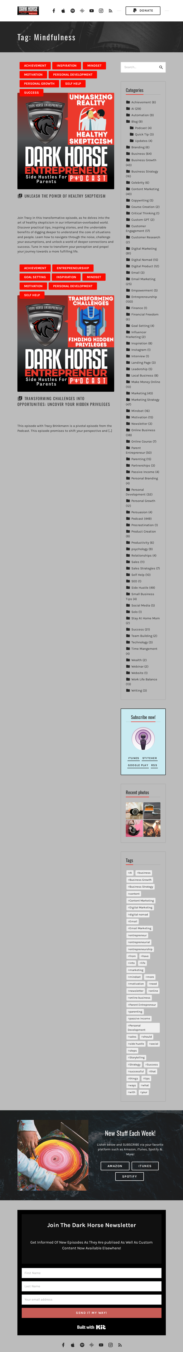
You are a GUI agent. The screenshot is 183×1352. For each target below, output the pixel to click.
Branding (138, 147)
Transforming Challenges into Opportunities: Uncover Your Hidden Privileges (63, 401)
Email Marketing (143, 279)
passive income (139, 1018)
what (145, 1085)
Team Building (141, 636)
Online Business (143, 430)
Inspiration (67, 66)
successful (136, 1071)
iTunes (133, 758)
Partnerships (140, 465)
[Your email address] (91, 1300)
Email (135, 273)
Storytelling (137, 1057)
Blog (134, 121)
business (144, 872)
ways (132, 1085)
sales (132, 1036)
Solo (134, 612)
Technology (139, 642)
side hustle (136, 1043)
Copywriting (140, 200)
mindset (135, 976)
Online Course (141, 441)
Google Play (138, 765)
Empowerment (142, 290)
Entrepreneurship (73, 268)
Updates (141, 141)
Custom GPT (140, 220)
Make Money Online (145, 382)
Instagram (138, 350)
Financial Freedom (144, 314)
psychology (139, 549)
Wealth (136, 660)
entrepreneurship (140, 949)
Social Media (140, 605)
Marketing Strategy (145, 400)
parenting (135, 1011)
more (150, 976)
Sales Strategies (143, 568)
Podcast (141, 128)
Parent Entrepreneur (142, 1004)
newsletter (136, 990)
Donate (142, 11)
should (147, 1036)
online (154, 990)
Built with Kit (91, 1327)
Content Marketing (145, 189)
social (154, 1043)
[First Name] (91, 1273)
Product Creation (143, 531)
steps (133, 1050)
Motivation (33, 75)
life (143, 963)
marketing (136, 970)
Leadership (139, 369)
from (132, 956)
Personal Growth (39, 84)
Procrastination (142, 525)
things (133, 1078)
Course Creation (143, 207)
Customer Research (145, 237)
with (132, 1092)
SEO (134, 581)
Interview (138, 356)
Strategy (134, 1064)
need (153, 983)
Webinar (137, 666)
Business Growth (143, 160)
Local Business (142, 375)
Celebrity (137, 183)
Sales (135, 562)
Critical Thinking (143, 213)
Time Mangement (144, 649)
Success (31, 93)
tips (147, 1078)
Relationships (141, 555)
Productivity (140, 543)
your (144, 1092)
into (132, 963)
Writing (136, 690)
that (153, 1071)
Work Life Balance (144, 679)
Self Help (73, 84)
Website (137, 673)
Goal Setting (35, 277)
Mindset (94, 66)
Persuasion (139, 512)
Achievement (35, 66)
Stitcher (149, 758)
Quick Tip (142, 134)
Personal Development (72, 75)
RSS (154, 765)
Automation (140, 115)
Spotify (129, 1176)
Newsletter (139, 424)
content (134, 893)
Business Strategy (144, 171)
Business (138, 154)
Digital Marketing (144, 249)
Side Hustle (139, 588)
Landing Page (141, 363)
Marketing (138, 393)
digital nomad (138, 914)
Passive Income (142, 472)
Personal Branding (144, 478)
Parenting (138, 459)
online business (139, 997)
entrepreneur (138, 935)
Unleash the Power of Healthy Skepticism (65, 196)
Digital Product (142, 266)
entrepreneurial (139, 942)
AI (132, 109)
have (145, 956)
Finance (137, 308)
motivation (136, 983)
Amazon (115, 1166)
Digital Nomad (141, 260)
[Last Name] (91, 1286)
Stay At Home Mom (145, 618)
